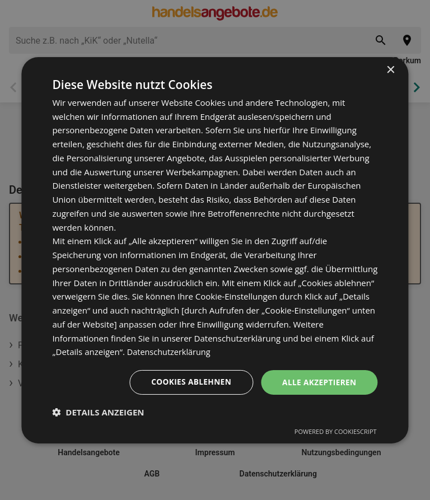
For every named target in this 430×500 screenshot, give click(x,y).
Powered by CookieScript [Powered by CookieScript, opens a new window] (336, 431)
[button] (98, 412)
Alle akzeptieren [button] (318, 381)
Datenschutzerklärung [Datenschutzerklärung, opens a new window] (170, 351)
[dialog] (214, 250)
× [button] (390, 70)
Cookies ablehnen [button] (188, 381)
